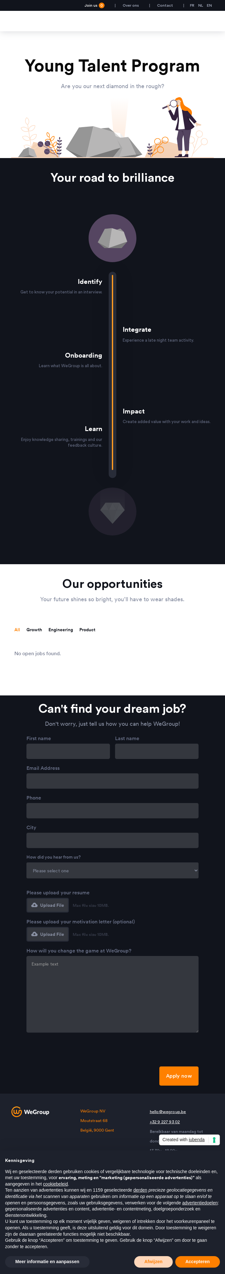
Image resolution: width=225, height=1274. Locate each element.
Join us (94, 5)
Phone (33, 797)
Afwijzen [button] (153, 1261)
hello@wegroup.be (168, 1111)
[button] (47, 905)
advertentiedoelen (200, 1202)
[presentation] (74, 1051)
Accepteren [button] (197, 1261)
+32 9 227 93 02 (165, 1122)
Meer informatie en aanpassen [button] (47, 1261)
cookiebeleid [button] (55, 1184)
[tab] (17, 630)
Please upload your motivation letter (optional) (80, 921)
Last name (127, 738)
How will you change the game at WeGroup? (78, 950)
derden (140, 1190)
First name (38, 738)
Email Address (43, 768)
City (31, 827)
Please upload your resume (58, 892)
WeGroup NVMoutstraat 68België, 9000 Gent (97, 1120)
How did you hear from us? (53, 857)
